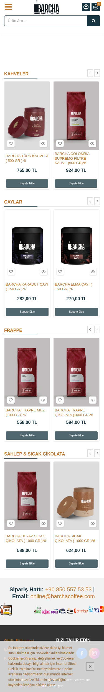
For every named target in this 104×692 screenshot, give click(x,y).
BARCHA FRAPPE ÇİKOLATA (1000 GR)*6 (74, 412)
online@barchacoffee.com (63, 596)
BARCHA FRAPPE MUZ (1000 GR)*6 (25, 412)
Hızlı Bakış (42, 143)
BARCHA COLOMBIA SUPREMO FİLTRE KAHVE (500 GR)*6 (72, 158)
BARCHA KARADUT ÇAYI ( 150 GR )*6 (27, 286)
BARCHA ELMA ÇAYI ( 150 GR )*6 (73, 286)
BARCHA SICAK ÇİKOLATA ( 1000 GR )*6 (75, 538)
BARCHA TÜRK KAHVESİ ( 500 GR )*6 (27, 158)
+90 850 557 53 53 (68, 589)
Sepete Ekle (27, 183)
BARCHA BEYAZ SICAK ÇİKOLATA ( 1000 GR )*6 (26, 538)
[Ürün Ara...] (93, 20)
